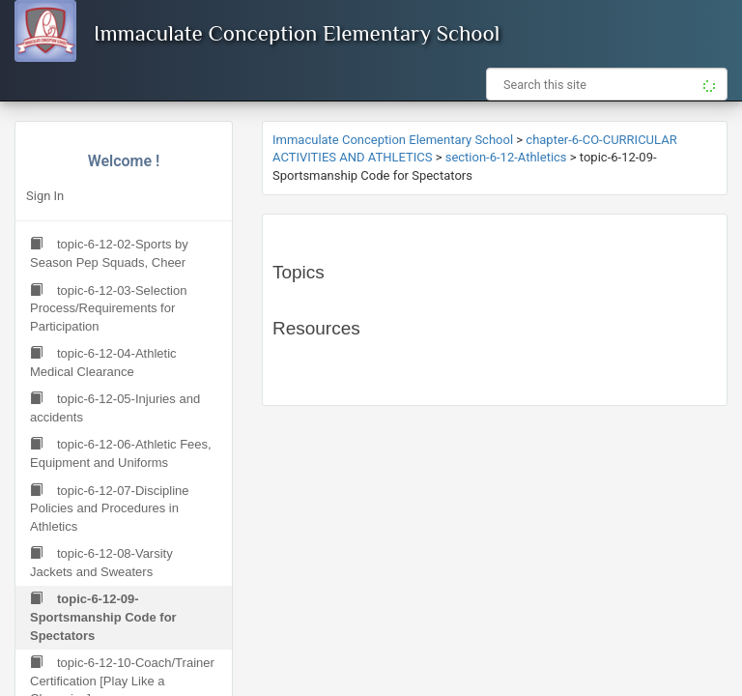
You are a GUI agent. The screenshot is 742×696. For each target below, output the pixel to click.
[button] (705, 84)
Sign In (45, 195)
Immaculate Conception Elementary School (296, 32)
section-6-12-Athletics (506, 157)
